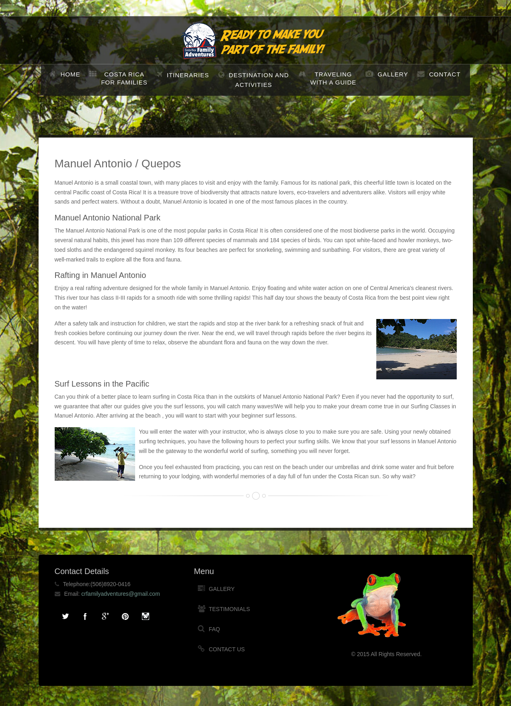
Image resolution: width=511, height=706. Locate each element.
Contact (444, 74)
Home (70, 74)
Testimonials (229, 609)
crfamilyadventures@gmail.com (120, 594)
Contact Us (227, 649)
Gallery (393, 74)
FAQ (214, 629)
